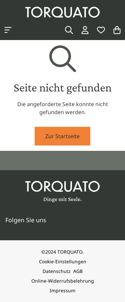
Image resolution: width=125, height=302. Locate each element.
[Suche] (69, 30)
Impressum (62, 290)
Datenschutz (57, 271)
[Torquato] (62, 12)
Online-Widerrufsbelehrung (62, 281)
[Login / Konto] (85, 30)
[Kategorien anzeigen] (8, 30)
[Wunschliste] (101, 30)
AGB (78, 271)
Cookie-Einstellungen (62, 261)
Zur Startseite (62, 136)
